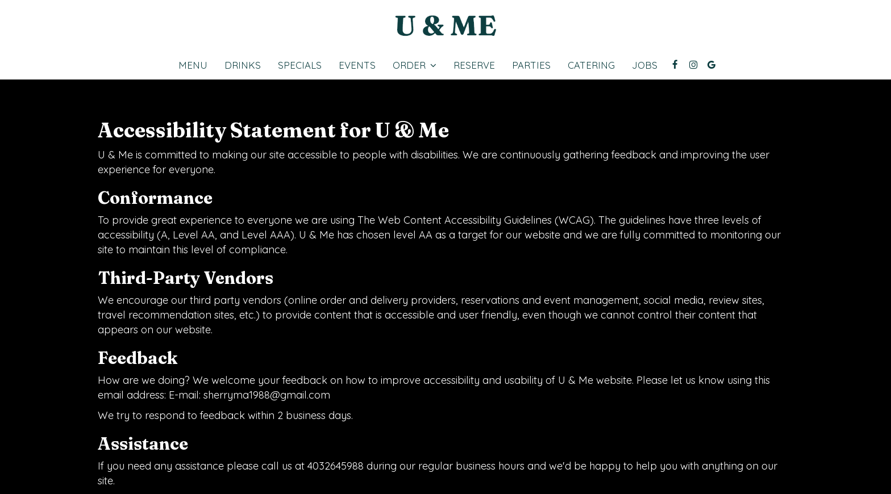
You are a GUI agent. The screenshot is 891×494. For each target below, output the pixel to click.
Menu (192, 65)
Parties (531, 65)
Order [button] (414, 65)
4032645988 (335, 465)
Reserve (474, 65)
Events (357, 65)
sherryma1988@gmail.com (266, 394)
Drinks (242, 65)
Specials (300, 65)
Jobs (644, 65)
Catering (591, 65)
